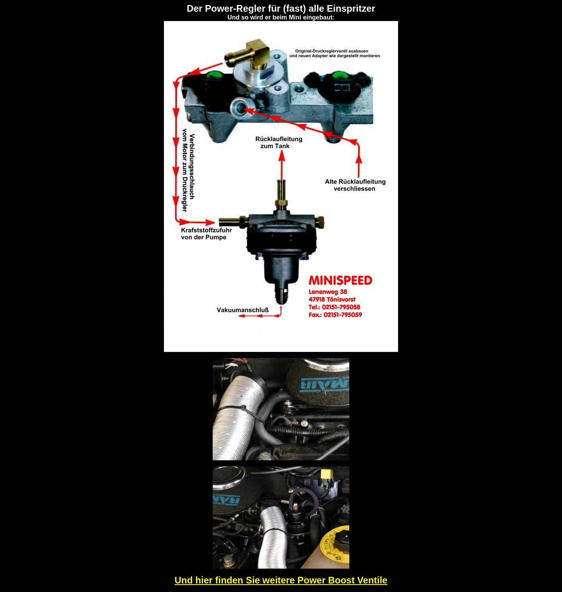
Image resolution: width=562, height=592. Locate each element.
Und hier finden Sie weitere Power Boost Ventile (280, 580)
